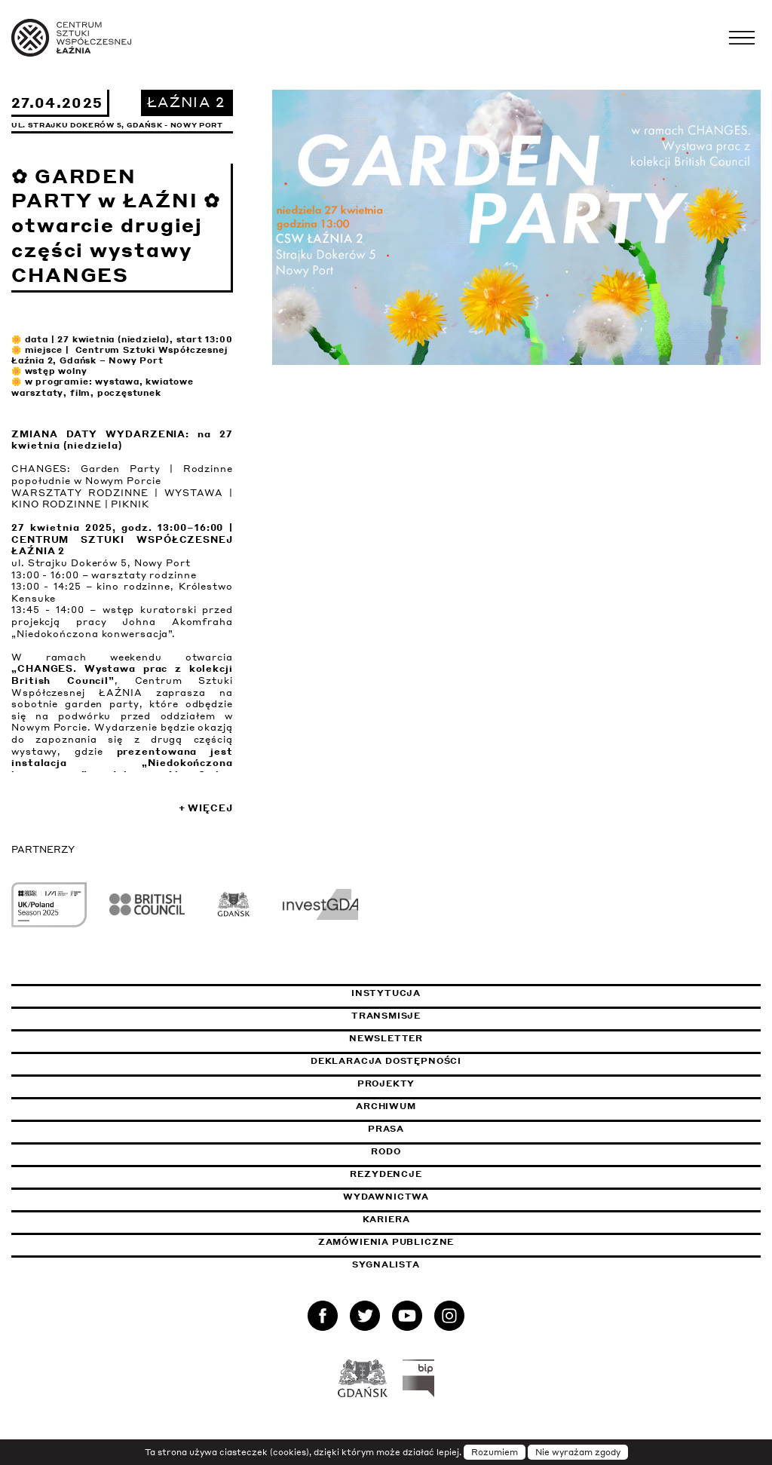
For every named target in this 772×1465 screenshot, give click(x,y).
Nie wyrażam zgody (577, 1452)
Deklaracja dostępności (386, 1061)
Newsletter (386, 1038)
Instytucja (386, 993)
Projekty (386, 1083)
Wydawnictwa (386, 1196)
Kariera (386, 1219)
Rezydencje (385, 1174)
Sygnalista (385, 1264)
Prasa (386, 1128)
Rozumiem (494, 1452)
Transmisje (456, 1015)
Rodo (385, 1151)
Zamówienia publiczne (423, 1242)
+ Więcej (206, 808)
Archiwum (386, 1106)
